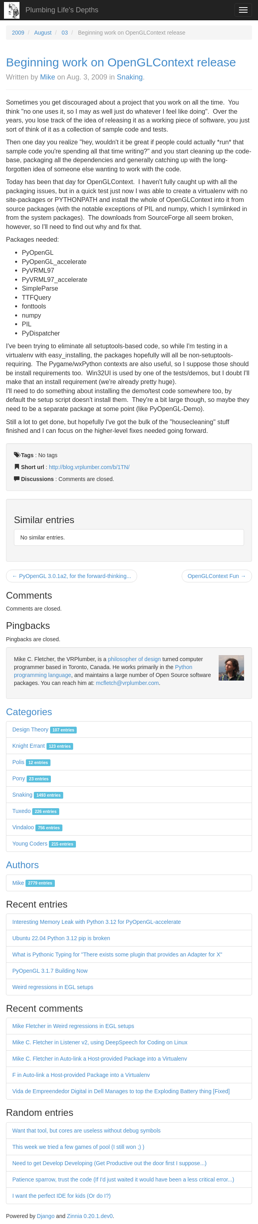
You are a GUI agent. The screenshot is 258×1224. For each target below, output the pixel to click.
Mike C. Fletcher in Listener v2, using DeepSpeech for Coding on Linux (99, 1042)
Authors (22, 864)
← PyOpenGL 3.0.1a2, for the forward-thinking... (71, 576)
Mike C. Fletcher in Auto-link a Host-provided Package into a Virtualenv (99, 1058)
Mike (47, 77)
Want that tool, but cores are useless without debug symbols (86, 1130)
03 (65, 32)
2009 (18, 32)
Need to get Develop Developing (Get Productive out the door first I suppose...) (109, 1163)
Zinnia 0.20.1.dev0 (90, 1216)
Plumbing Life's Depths (62, 10)
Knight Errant (42, 746)
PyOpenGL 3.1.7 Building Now (49, 971)
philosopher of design (134, 659)
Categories (29, 711)
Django (45, 1216)
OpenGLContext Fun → (217, 576)
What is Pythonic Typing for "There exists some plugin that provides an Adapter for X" (117, 954)
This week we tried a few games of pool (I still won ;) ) (78, 1147)
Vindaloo (37, 827)
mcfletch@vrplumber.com (127, 683)
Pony (31, 778)
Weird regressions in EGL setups (52, 987)
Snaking (130, 77)
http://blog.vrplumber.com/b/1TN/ (89, 467)
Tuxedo (35, 811)
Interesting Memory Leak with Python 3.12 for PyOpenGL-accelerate (96, 922)
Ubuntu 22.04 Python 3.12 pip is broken (61, 938)
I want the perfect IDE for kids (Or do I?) (61, 1196)
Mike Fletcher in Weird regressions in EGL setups (73, 1026)
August (43, 32)
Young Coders (44, 843)
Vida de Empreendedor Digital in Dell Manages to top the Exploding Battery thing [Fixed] (121, 1091)
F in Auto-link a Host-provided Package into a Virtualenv (81, 1075)
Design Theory (44, 729)
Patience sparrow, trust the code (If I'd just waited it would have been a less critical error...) (123, 1179)
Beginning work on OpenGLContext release (121, 62)
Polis (31, 762)
